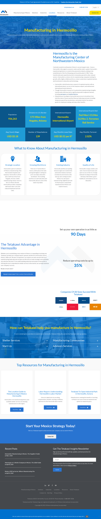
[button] (18, 274)
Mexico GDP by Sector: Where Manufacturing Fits (20, 471)
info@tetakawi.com (69, 7)
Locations (52, 13)
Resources (61, 13)
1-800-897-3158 (83, 7)
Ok (87, 516)
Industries (43, 13)
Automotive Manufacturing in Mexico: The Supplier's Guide (22, 454)
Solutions (35, 13)
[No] (99, 516)
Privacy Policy (72, 465)
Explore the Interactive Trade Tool (71, 2)
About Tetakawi (71, 13)
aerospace (63, 94)
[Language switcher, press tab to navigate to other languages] (95, 7)
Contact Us (95, 12)
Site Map (50, 493)
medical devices (73, 94)
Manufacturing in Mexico (22, 13)
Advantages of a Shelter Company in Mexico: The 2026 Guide (23, 462)
